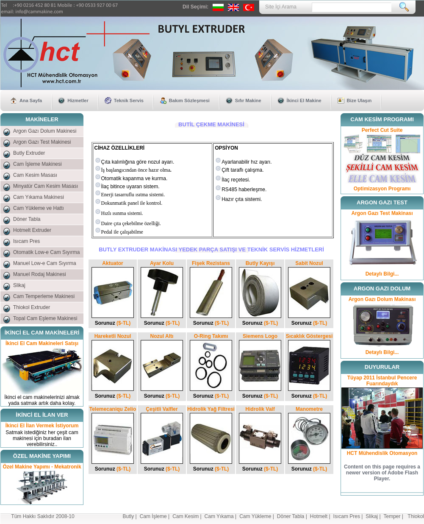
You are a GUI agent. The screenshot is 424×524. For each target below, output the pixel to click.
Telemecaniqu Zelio (112, 409)
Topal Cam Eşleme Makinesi (45, 318)
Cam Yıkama (219, 516)
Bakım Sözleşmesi (189, 100)
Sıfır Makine (248, 100)
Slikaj (19, 285)
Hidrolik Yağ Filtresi (211, 409)
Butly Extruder (29, 153)
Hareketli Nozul (112, 336)
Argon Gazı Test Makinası (382, 213)
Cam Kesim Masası (35, 175)
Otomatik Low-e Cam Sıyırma (46, 252)
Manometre (309, 409)
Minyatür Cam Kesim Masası (45, 186)
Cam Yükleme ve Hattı (38, 208)
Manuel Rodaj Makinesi (39, 274)
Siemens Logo (260, 336)
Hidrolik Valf (259, 409)
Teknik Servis (129, 100)
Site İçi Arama (281, 7)
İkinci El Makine (304, 100)
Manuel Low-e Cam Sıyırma (44, 263)
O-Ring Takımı (211, 336)
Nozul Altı (162, 336)
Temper (392, 516)
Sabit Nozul (309, 263)
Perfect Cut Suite (382, 130)
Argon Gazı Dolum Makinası (382, 299)
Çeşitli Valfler (161, 409)
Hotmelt (318, 516)
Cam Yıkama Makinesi (38, 197)
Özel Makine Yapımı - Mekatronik (42, 467)
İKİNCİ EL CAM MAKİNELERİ (42, 332)
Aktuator (112, 263)
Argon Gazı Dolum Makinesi (44, 131)
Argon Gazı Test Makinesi (42, 142)
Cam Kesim (185, 516)
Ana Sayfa (30, 100)
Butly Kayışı (260, 263)
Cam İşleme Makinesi (37, 164)
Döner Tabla (27, 219)
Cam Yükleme (255, 516)
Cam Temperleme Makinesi (44, 296)
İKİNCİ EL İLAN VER (42, 415)
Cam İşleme (153, 516)
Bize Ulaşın (359, 100)
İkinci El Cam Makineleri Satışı (42, 343)
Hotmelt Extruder (32, 230)
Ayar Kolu (162, 263)
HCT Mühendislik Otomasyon (382, 453)
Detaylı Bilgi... (382, 274)
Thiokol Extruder (31, 307)
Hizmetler (78, 100)
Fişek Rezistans (211, 263)
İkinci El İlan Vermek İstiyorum (42, 426)
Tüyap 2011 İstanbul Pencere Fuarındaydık (382, 381)
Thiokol (415, 516)
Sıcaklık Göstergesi (309, 336)
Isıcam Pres (26, 241)
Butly (128, 516)
